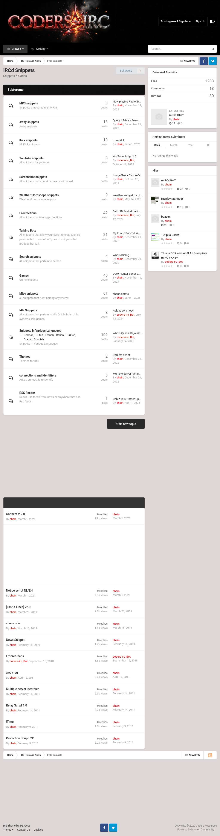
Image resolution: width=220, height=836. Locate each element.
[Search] (168, 49)
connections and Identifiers (37, 375)
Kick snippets (28, 140)
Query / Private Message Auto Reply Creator (140, 120)
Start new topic (126, 424)
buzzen (166, 216)
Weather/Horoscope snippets (39, 195)
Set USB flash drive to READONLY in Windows (141, 211)
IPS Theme (9, 825)
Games (24, 275)
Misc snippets (28, 293)
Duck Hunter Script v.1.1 (128, 273)
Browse (16, 48)
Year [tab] (191, 145)
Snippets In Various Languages (40, 330)
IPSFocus (25, 825)
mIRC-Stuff (176, 115)
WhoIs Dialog (121, 255)
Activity (40, 48)
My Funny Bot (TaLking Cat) (130, 233)
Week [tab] (157, 145)
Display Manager (172, 198)
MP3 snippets (28, 103)
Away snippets (29, 122)
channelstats (121, 293)
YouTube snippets (31, 158)
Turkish (70, 335)
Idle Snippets (28, 310)
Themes (24, 356)
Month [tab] (173, 145)
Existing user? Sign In (176, 21)
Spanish (39, 339)
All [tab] (207, 145)
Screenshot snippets (33, 177)
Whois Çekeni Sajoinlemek (129, 333)
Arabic (28, 339)
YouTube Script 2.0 (124, 156)
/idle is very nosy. (123, 310)
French (49, 335)
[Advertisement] (74, 463)
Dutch (39, 335)
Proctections (28, 213)
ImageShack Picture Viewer (130, 175)
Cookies (38, 829)
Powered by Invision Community (195, 829)
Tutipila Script (170, 234)
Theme (8, 829)
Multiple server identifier (128, 373)
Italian (60, 335)
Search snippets (30, 256)
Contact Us (23, 829)
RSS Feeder (27, 393)
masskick (119, 140)
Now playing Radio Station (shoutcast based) (141, 101)
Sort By (135, 503)
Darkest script (121, 355)
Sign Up (200, 21)
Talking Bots (27, 230)
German (29, 335)
